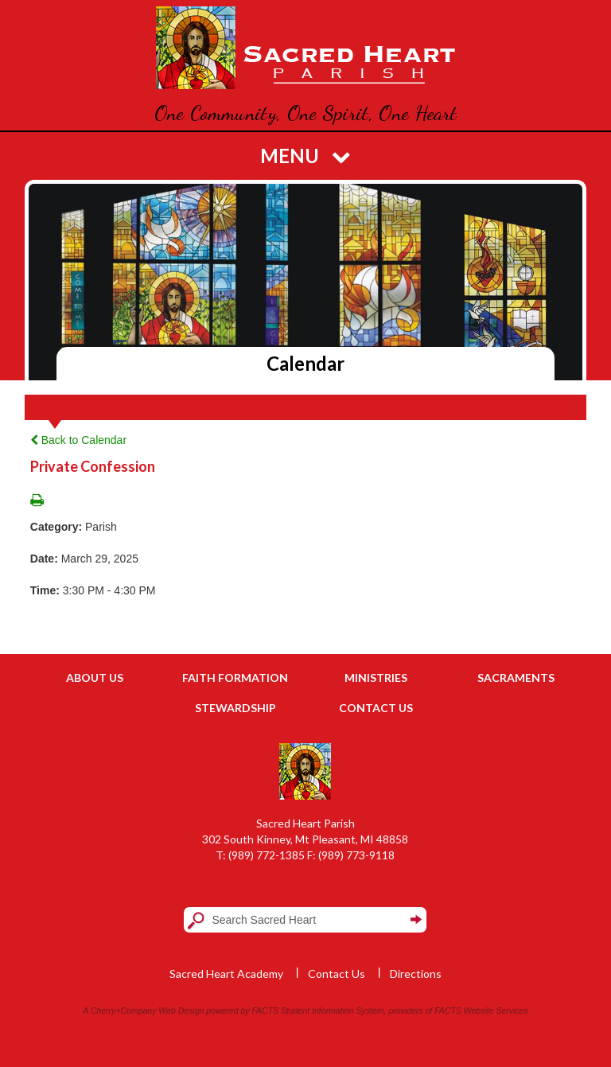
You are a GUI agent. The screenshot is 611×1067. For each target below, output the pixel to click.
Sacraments (516, 677)
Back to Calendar (78, 440)
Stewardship (235, 708)
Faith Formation (235, 677)
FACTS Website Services (480, 1010)
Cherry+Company (124, 1010)
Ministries (375, 677)
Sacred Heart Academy (226, 973)
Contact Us (376, 708)
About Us (94, 677)
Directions (416, 973)
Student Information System (332, 1010)
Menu (305, 155)
